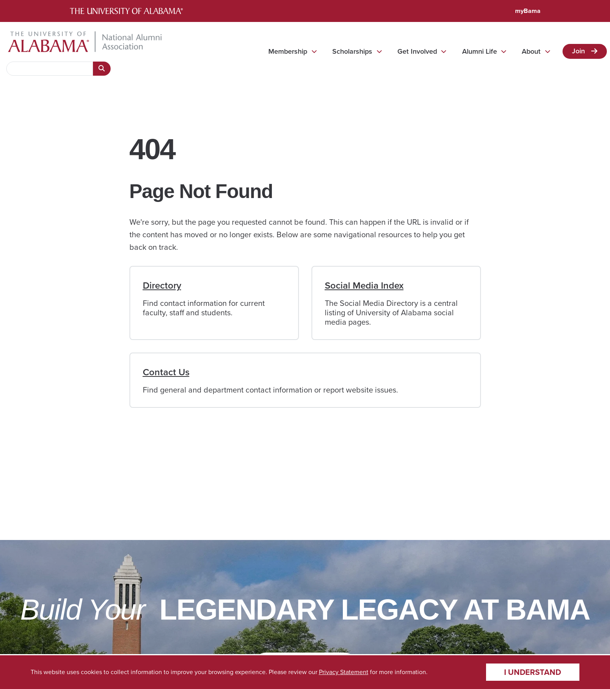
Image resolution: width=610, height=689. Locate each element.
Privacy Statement (343, 671)
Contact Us (166, 372)
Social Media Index (364, 285)
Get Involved (417, 51)
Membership (287, 51)
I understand (532, 672)
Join (578, 51)
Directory (162, 285)
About (531, 51)
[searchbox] (49, 69)
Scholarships (352, 51)
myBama (528, 10)
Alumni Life (479, 51)
